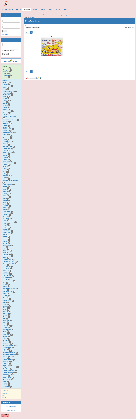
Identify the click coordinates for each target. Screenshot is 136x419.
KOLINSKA (7, 218)
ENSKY (6, 168)
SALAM (6, 286)
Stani (6, 304)
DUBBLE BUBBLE (9, 163)
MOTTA (6, 243)
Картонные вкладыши (11, 354)
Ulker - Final (8, 325)
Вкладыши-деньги (9, 345)
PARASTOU (7, 270)
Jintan (6, 202)
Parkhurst (7, 272)
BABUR (6, 107)
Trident (6, 316)
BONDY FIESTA (8, 129)
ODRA (6, 257)
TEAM (6, 309)
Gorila (6, 188)
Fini (5, 173)
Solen (6, 297)
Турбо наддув (8, 377)
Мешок (4, 395)
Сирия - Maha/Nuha (10, 372)
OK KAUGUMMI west (10, 263)
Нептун (7, 363)
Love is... (7, 227)
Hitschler (7, 193)
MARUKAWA (8, 232)
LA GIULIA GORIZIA (10, 222)
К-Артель (7, 351)
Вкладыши (7, 70)
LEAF (6, 223)
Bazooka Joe (8, 111)
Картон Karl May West (10, 352)
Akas (6, 89)
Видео (4, 392)
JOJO (6, 204)
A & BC (7, 82)
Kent (6, 209)
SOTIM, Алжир (8, 300)
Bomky (6, 127)
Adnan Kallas (8, 86)
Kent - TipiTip (8, 211)
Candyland (7, 138)
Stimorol (7, 306)
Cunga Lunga (8, 148)
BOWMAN (7, 130)
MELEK (6, 238)
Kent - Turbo (8, 213)
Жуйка (6, 349)
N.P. (5, 247)
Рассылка (7, 75)
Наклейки (7, 71)
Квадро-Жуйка (8, 356)
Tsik (5, 318)
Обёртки (6, 73)
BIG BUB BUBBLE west (11, 120)
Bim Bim (7, 121)
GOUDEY (7, 189)
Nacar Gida (7, 250)
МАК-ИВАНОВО (9, 359)
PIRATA (6, 279)
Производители (65, 15)
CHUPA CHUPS (8, 141)
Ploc (6, 283)
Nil (5, 252)
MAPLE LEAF (8, 231)
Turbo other (7, 320)
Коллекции (5, 80)
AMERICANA (8, 95)
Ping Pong (7, 277)
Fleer (6, 177)
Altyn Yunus (8, 93)
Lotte (6, 225)
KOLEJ (6, 216)
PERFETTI (7, 274)
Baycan (6, 109)
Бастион (7, 342)
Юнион (6, 383)
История (7, 68)
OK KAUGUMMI (9, 259)
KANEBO (7, 205)
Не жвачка (7, 386)
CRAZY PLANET (9, 146)
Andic (6, 96)
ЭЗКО (6, 381)
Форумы (5, 390)
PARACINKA (8, 266)
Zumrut (6, 340)
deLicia (6, 154)
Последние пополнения (50, 15)
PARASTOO (7, 268)
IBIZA (6, 195)
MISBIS (6, 241)
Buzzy (6, 134)
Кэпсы (6, 358)
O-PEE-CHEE (8, 256)
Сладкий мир (8, 374)
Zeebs (6, 338)
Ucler (6, 322)
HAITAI (6, 191)
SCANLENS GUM (9, 291)
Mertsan (6, 240)
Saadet (6, 284)
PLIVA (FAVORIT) (9, 281)
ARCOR (7, 100)
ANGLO (6, 98)
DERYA (6, 155)
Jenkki (6, 200)
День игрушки (8, 347)
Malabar (6, 229)
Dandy (6, 150)
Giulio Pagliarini (9, 184)
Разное (6, 77)
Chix (6, 139)
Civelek (6, 145)
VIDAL (6, 333)
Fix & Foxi (7, 175)
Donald (6, 159)
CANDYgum (8, 136)
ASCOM (6, 103)
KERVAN (7, 214)
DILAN (6, 157)
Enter (6, 170)
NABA (6, 249)
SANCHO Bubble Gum (10, 288)
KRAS (6, 220)
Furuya (6, 179)
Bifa (5, 114)
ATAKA (6, 105)
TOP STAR (7, 313)
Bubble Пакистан (9, 132)
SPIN (6, 302)
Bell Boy (7, 112)
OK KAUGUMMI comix (10, 261)
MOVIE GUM (8, 245)
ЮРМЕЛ (7, 385)
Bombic (6, 125)
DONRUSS (7, 161)
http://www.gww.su (11, 406)
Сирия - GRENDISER (10, 370)
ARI (6, 102)
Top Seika (7, 311)
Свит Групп (8, 368)
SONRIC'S (7, 299)
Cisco (6, 143)
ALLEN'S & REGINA (10, 91)
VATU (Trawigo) (8, 329)
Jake (6, 198)
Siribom (6, 295)
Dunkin (7, 164)
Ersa (6, 172)
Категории (28, 15)
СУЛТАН (7, 376)
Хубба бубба (8, 379)
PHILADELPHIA (8, 275)
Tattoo (6, 308)
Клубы (4, 397)
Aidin (6, 87)
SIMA (6, 293)
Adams (6, 84)
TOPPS (7, 315)
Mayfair (6, 236)
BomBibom (7, 123)
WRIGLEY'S (8, 334)
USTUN (6, 327)
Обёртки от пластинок (11, 367)
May (5, 234)
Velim (6, 331)
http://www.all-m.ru (11, 410)
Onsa (6, 265)
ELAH (6, 166)
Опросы (4, 393)
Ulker (6, 324)
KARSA (6, 207)
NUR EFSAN (8, 254)
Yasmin (6, 336)
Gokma (6, 186)
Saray (6, 290)
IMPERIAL (7, 197)
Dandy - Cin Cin (9, 152)
